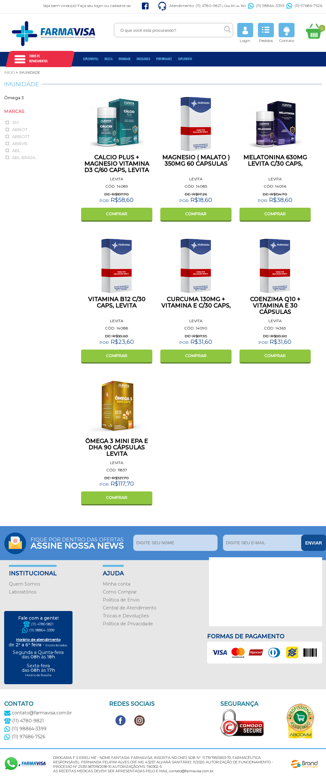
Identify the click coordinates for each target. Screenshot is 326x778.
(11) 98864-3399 (266, 5)
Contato (287, 33)
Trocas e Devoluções (126, 616)
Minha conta (116, 584)
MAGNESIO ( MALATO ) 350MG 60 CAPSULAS (196, 160)
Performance (164, 59)
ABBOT (19, 129)
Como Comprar (120, 592)
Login (245, 33)
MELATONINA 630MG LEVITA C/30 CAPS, (275, 160)
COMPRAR (116, 214)
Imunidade (125, 59)
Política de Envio (121, 600)
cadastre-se (120, 5)
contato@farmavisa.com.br (38, 713)
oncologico (143, 59)
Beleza (109, 59)
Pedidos (266, 33)
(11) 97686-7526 (304, 5)
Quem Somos (24, 584)
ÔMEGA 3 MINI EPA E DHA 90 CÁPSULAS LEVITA (116, 447)
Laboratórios (22, 592)
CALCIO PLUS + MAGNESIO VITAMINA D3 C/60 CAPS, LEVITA (116, 164)
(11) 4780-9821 (42, 624)
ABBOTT (21, 136)
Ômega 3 (14, 97)
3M (15, 122)
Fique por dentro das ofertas (80, 543)
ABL (16, 150)
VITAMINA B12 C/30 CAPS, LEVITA (116, 302)
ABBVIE (20, 143)
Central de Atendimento (129, 608)
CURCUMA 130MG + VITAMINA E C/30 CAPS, (196, 302)
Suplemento (185, 59)
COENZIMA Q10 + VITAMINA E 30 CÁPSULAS (275, 306)
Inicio (9, 72)
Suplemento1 (91, 59)
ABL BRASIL (24, 157)
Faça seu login (90, 5)
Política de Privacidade (128, 624)
